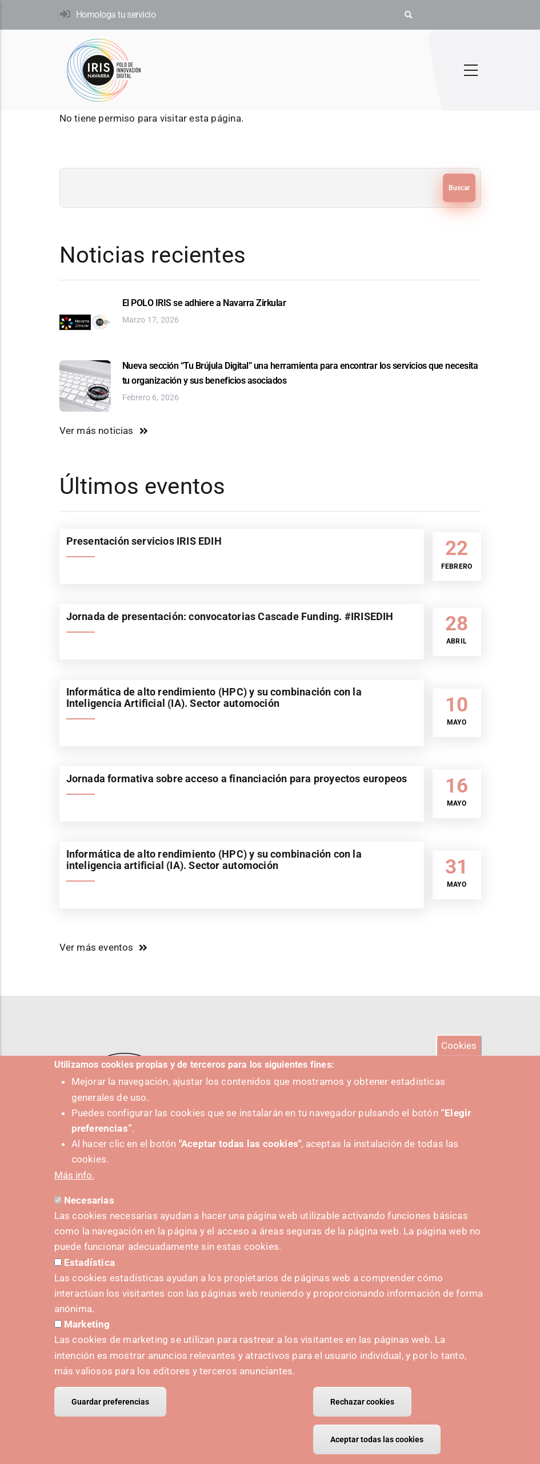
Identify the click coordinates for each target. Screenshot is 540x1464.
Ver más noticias (96, 430)
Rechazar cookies (362, 1413)
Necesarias (89, 1212)
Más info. (74, 1187)
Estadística (89, 1274)
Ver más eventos (96, 947)
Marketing (87, 1336)
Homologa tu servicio (115, 14)
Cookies (459, 1057)
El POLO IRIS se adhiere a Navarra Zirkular (204, 302)
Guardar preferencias (110, 1413)
